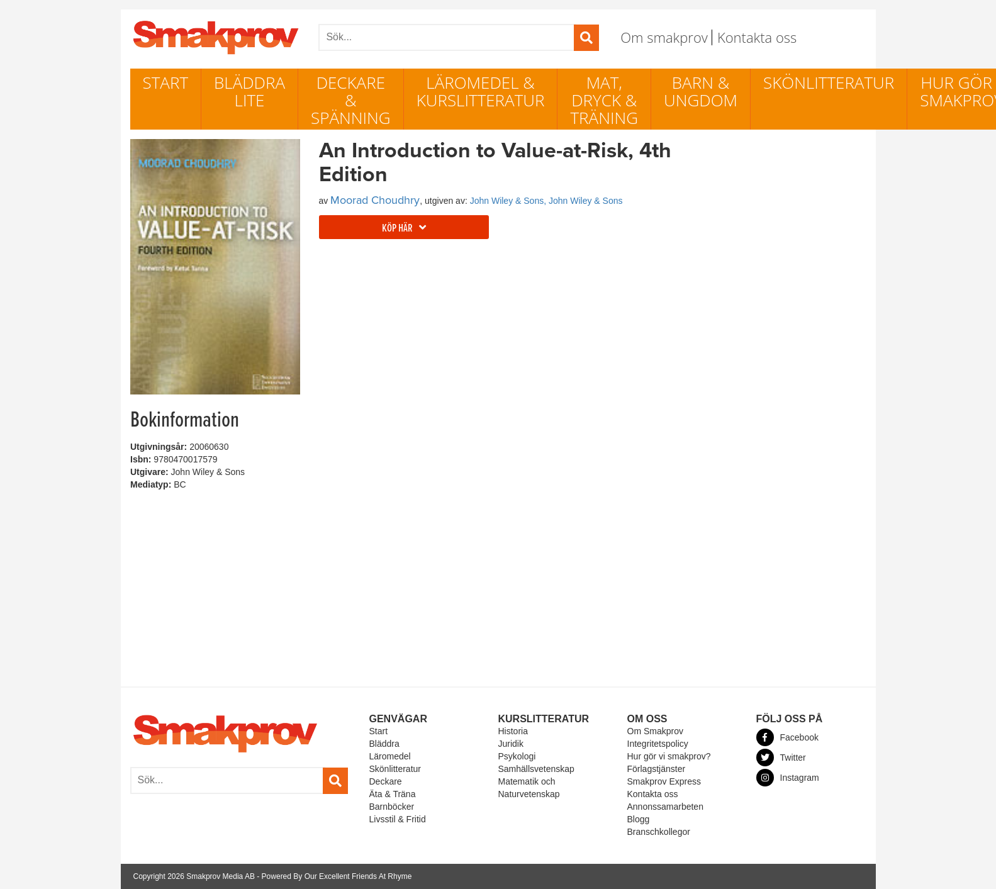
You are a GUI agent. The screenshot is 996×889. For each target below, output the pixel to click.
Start (166, 82)
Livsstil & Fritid (397, 819)
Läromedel (390, 756)
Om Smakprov (655, 731)
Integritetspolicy (657, 744)
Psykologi (517, 756)
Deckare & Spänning (351, 100)
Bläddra (384, 744)
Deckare (385, 781)
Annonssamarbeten (665, 807)
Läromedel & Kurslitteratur (481, 91)
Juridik (510, 744)
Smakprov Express (664, 781)
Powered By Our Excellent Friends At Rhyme (337, 876)
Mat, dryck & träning (604, 100)
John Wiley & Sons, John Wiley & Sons (546, 201)
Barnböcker (392, 807)
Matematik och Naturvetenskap (529, 787)
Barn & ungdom (700, 91)
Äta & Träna (392, 794)
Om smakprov (664, 37)
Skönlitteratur (828, 82)
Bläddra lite (249, 91)
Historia (513, 731)
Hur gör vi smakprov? (669, 756)
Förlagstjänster (656, 769)
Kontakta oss (757, 37)
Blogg (638, 819)
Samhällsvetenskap (536, 769)
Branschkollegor (658, 832)
